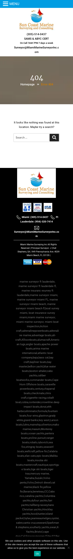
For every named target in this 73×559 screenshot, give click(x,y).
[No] (68, 547)
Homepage (27, 84)
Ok (37, 553)
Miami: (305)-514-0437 (32, 217)
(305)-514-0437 (37, 34)
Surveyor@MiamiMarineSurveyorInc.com (36, 231)
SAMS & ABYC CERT (36, 38)
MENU (14, 4)
